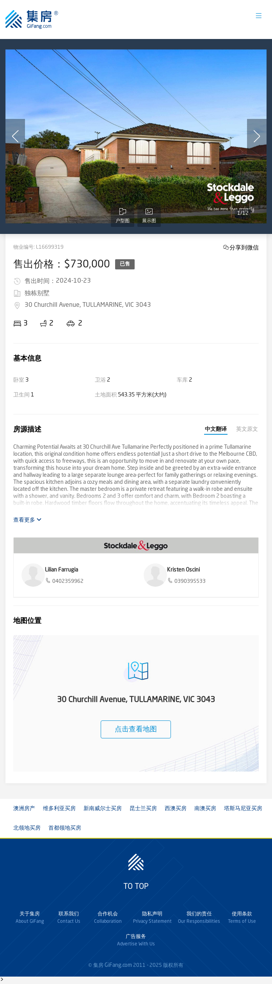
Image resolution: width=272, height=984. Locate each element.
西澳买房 (176, 808)
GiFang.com (118, 965)
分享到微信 (244, 247)
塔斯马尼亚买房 (243, 808)
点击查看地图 (136, 729)
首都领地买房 (64, 828)
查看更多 (27, 520)
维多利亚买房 (59, 808)
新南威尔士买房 (103, 808)
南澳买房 (205, 808)
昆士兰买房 (143, 808)
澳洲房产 (24, 808)
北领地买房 (27, 828)
